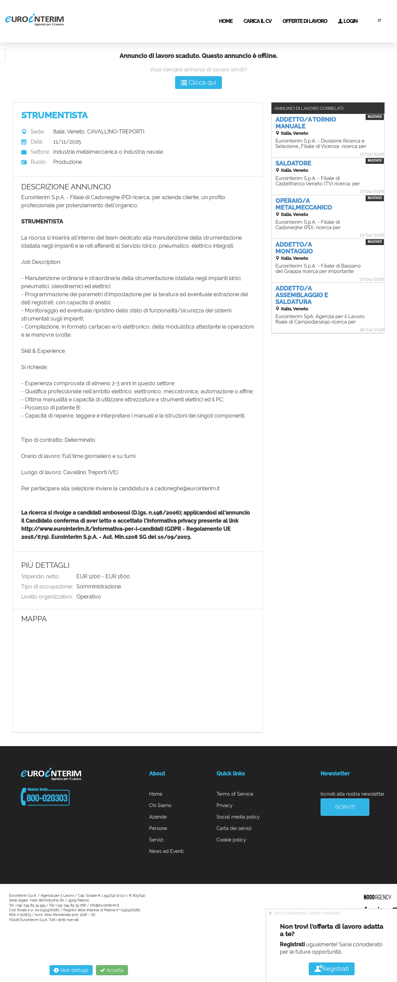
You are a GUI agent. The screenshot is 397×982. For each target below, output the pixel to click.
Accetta (112, 970)
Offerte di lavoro (305, 21)
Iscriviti (345, 807)
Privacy (225, 805)
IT (379, 21)
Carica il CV (257, 21)
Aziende (158, 817)
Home (225, 21)
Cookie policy (231, 839)
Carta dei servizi (234, 828)
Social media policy (238, 817)
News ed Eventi (166, 851)
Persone (158, 828)
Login (347, 21)
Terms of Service (235, 794)
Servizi (156, 839)
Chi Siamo (160, 805)
